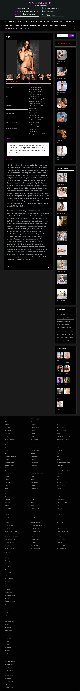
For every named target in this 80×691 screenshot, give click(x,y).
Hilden (33, 485)
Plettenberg (60, 508)
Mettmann (60, 473)
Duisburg (46, 21)
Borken (7, 453)
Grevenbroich (34, 439)
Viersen (7, 607)
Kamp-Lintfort (35, 508)
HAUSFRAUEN (35, 534)
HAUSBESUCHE (35, 531)
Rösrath (7, 575)
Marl (58, 456)
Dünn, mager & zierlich (63, 324)
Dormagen (8, 473)
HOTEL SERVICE (35, 548)
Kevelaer (59, 419)
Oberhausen (54, 25)
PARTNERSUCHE (61, 539)
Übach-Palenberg (10, 601)
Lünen (58, 453)
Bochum (26, 21)
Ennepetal (8, 496)
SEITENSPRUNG (9, 667)
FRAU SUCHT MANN (10, 548)
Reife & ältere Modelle (63, 321)
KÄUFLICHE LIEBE (62, 528)
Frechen (7, 514)
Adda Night (60, 198)
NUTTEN (59, 537)
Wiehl (6, 633)
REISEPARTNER (9, 664)
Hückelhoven (34, 488)
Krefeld (17, 25)
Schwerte (7, 584)
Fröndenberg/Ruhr (36, 419)
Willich (7, 635)
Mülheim (45, 25)
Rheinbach (8, 569)
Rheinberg (8, 572)
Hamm (33, 453)
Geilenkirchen (35, 421)
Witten (7, 641)
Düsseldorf (54, 21)
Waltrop (7, 615)
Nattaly (66, 385)
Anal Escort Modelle (63, 314)
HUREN (59, 525)
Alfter (6, 421)
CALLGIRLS (8, 534)
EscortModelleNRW (49, 8)
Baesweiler (8, 430)
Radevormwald (61, 514)
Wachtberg (8, 612)
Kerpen (33, 514)
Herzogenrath (35, 482)
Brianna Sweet (61, 213)
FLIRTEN (7, 545)
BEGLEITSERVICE (10, 528)
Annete (66, 396)
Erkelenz (7, 502)
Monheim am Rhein (62, 482)
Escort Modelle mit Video (64, 341)
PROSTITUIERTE (61, 548)
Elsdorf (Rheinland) (10, 491)
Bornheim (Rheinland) (11, 456)
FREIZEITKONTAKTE (36, 525)
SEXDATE (7, 673)
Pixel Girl (46, 12)
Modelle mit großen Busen (65, 334)
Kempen (33, 511)
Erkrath (7, 505)
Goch (32, 436)
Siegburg (7, 586)
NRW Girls (46, 15)
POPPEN (59, 542)
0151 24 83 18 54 (23, 8)
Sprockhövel (8, 592)
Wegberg (7, 618)
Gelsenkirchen (69, 21)
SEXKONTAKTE (9, 676)
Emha (58, 409)
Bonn (32, 21)
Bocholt (7, 445)
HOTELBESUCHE (61, 522)
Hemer (33, 468)
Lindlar (59, 445)
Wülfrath (7, 644)
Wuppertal (62, 25)
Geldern (33, 424)
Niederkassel (60, 496)
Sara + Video (61, 109)
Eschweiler (8, 508)
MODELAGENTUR (62, 534)
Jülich (32, 499)
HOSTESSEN (34, 545)
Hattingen (33, 459)
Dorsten (7, 476)
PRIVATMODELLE (61, 545)
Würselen (7, 650)
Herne (32, 476)
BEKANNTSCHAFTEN (11, 531)
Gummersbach (35, 442)
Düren (6, 485)
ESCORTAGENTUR (10, 539)
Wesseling (8, 627)
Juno (58, 286)
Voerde (7, 610)
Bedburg (7, 433)
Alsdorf (7, 424)
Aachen (7, 419)
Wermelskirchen (9, 621)
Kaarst (33, 502)
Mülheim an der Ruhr (62, 485)
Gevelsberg (34, 430)
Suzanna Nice (61, 300)
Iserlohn (33, 494)
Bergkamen (8, 442)
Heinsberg (34, 465)
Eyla (58, 242)
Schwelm (7, 581)
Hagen (7, 25)
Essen (61, 21)
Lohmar (59, 447)
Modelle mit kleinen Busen (65, 331)
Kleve (58, 421)
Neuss (59, 494)
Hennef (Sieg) (35, 470)
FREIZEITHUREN (35, 522)
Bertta (58, 360)
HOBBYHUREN (35, 537)
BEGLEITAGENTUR (10, 525)
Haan (32, 445)
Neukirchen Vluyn (62, 491)
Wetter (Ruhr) (8, 630)
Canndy (59, 373)
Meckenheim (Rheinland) (63, 462)
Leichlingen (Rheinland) (63, 439)
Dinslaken (7, 470)
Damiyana (67, 373)
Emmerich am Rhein (10, 494)
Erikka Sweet (60, 184)
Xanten (7, 653)
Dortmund (39, 21)
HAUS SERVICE (35, 528)
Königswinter (60, 427)
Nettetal (59, 488)
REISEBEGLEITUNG (10, 661)
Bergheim (7, 436)
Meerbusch (60, 465)
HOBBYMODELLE (35, 539)
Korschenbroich (61, 430)
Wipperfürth (8, 638)
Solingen (7, 589)
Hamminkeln (34, 456)
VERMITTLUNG (9, 687)
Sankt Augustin (9, 578)
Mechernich (60, 459)
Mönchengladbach (35, 25)
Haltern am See (35, 450)
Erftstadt (7, 499)
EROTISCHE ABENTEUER (12, 537)
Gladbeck (33, 433)
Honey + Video (61, 78)
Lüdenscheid (60, 450)
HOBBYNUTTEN (35, 542)
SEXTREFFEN (8, 678)
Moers (58, 476)
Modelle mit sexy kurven (64, 327)
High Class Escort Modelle (65, 337)
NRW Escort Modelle (40, 2)
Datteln (7, 468)
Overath (59, 505)
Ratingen (7, 558)
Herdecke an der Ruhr (37, 473)
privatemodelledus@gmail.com (28, 11)
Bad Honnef (8, 427)
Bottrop (7, 459)
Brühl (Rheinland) (9, 462)
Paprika (59, 385)
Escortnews (7, 552)
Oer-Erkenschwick (62, 502)
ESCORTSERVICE (9, 542)
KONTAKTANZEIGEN (62, 531)
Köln (11, 25)
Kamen (33, 505)
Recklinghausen (9, 560)
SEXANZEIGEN (9, 670)
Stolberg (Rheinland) (10, 595)
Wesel (6, 624)
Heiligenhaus (34, 462)
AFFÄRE (7, 522)
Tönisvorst (8, 598)
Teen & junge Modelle (63, 318)
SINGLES (7, 684)
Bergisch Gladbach (10, 439)
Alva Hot (59, 257)
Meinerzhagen (61, 468)
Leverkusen (24, 25)
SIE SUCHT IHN (9, 681)
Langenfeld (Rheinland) (63, 436)
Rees (6, 563)
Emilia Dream (61, 271)
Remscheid (8, 566)
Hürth (32, 491)
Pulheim (59, 511)
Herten (33, 479)
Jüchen (33, 496)
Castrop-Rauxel (9, 465)
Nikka (58, 228)
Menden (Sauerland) (62, 470)
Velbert (7, 604)
